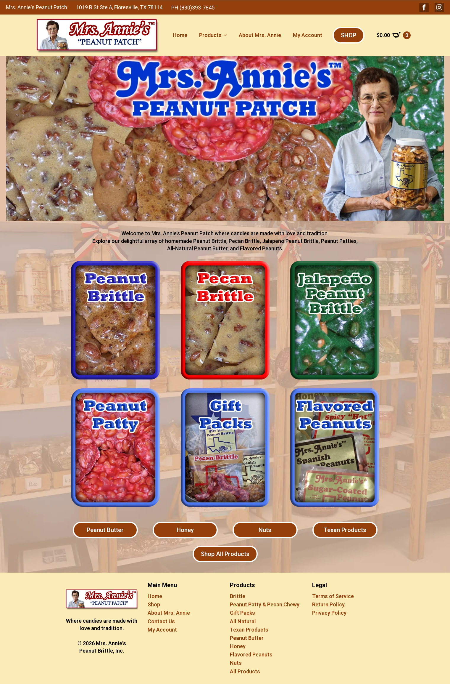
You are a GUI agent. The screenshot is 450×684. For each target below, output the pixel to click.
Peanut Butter (247, 638)
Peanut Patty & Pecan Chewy (264, 604)
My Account (307, 35)
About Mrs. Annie (260, 35)
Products (210, 35)
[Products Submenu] (227, 35)
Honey (238, 646)
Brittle (237, 596)
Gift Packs (242, 613)
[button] (424, 7)
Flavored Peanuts (251, 654)
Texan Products (249, 630)
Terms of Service (333, 596)
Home (180, 35)
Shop (154, 604)
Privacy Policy (329, 613)
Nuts (236, 663)
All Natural (243, 621)
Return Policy (328, 604)
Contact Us (161, 621)
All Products (245, 671)
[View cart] (393, 35)
